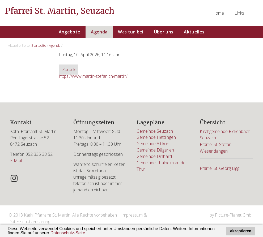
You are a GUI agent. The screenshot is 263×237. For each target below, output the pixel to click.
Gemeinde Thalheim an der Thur (162, 166)
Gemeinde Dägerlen (155, 150)
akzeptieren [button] (240, 231)
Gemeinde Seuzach (155, 131)
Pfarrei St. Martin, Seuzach (60, 11)
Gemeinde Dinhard (154, 157)
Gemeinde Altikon (153, 144)
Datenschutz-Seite (67, 233)
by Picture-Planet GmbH (231, 215)
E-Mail (16, 160)
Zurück (68, 70)
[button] (88, 233)
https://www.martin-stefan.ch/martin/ (93, 76)
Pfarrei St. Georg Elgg (220, 167)
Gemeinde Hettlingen (156, 137)
